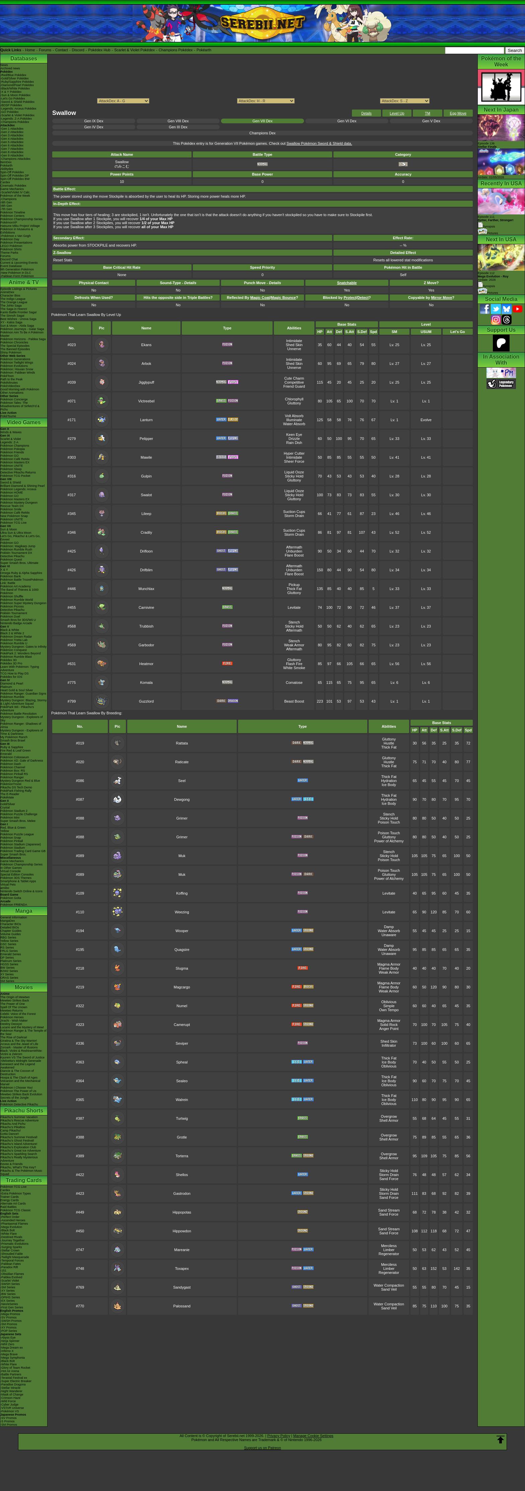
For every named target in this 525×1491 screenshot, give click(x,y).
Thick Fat (294, 589)
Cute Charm (294, 378)
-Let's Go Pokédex (12, 98)
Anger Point (388, 1029)
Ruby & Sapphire (11, 747)
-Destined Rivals (11, 1237)
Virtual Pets (8, 884)
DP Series (7, 957)
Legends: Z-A (9, 442)
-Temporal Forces (12, 1260)
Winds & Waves (10, 432)
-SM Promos (8, 1324)
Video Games (24, 422)
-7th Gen (6, 209)
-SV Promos (8, 1317)
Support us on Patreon (262, 1448)
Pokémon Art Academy (15, 586)
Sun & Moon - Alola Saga (17, 325)
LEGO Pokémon (11, 246)
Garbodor (146, 645)
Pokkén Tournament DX (16, 553)
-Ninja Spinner (9, 1341)
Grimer (182, 818)
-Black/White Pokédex (15, 88)
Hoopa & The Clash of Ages (19, 1077)
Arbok (146, 364)
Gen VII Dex (262, 121)
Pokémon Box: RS (12, 770)
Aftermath (294, 547)
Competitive (294, 382)
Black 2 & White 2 (12, 633)
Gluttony (294, 403)
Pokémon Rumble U (13, 643)
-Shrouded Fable (11, 1253)
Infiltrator (389, 1045)
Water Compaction (389, 1285)
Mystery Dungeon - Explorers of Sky (21, 718)
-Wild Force (8, 1401)
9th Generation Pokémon (17, 269)
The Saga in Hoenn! (13, 309)
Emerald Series (10, 954)
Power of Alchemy (388, 841)
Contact (61, 50)
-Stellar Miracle (10, 1387)
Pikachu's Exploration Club (18, 1147)
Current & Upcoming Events (19, 262)
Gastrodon (182, 1193)
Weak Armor (294, 645)
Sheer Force (294, 461)
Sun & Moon (8, 529)
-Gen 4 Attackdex (11, 138)
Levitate (294, 607)
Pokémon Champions (14, 445)
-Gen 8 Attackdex (11, 152)
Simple (389, 1006)
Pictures (488, 233)
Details (366, 113)
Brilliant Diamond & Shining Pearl (22, 486)
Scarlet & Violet (10, 439)
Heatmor (146, 664)
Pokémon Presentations (16, 242)
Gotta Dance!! (9, 1134)
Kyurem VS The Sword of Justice (22, 1057)
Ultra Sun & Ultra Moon (15, 532)
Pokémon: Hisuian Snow (16, 369)
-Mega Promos (10, 1314)
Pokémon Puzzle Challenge (19, 814)
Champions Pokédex (176, 50)
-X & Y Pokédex (10, 91)
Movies (24, 987)
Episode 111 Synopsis (496, 221)
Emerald (6, 754)
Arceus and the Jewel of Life (19, 1044)
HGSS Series (9, 964)
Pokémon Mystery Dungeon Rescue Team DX (19, 504)
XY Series (7, 974)
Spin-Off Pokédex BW (14, 179)
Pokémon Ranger (12, 777)
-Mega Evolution (11, 1227)
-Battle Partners (10, 1374)
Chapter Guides (10, 930)
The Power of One (12, 1004)
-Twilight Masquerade (14, 1257)
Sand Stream (388, 1210)
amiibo (4, 888)
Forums (45, 50)
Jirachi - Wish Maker (14, 1020)
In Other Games (11, 867)
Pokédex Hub (99, 50)
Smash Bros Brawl (12, 740)
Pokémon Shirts (11, 249)
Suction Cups (294, 512)
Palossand (182, 1306)
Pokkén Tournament (13, 613)
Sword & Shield (10, 482)
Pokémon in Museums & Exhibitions (16, 231)
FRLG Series (9, 951)
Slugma (182, 968)
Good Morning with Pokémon (19, 389)
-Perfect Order (9, 1217)
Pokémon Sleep (11, 469)
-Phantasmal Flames (14, 1223)
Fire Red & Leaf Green (15, 750)
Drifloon (146, 551)
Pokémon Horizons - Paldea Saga (23, 339)
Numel (181, 1006)
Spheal (182, 1062)
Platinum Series (10, 961)
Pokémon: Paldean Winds (17, 372)
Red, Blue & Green (13, 827)
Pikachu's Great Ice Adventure (20, 1150)
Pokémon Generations (15, 359)
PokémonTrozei (10, 784)
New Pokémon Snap (14, 516)
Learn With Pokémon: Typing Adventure (19, 668)
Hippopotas (181, 1212)
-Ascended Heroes (12, 1220)
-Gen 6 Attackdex (11, 145)
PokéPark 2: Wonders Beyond (20, 653)
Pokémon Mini (9, 817)
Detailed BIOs (9, 927)
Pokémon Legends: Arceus (18, 489)
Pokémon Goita (10, 898)
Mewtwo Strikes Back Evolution (21, 1094)
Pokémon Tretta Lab (13, 640)
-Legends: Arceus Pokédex (18, 108)
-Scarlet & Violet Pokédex (17, 115)
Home (30, 50)
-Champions (8, 199)
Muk (181, 856)
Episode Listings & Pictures (18, 288)
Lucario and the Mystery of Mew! (22, 1027)
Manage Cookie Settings (313, 1436)
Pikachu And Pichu (12, 1123)
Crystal (5, 807)
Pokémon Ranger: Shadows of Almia (20, 725)
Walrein (182, 1100)
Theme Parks (9, 252)
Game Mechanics (12, 189)
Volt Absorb (294, 416)
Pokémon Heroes (12, 1017)
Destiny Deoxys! (11, 1024)
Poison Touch (389, 822)
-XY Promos (8, 1327)
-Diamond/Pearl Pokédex (17, 85)
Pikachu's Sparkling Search (18, 1154)
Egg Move (458, 113)
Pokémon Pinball (11, 841)
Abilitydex (6, 169)
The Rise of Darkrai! (13, 1037)
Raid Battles (8, 1207)
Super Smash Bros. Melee (17, 821)
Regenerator (389, 1254)
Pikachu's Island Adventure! (18, 1144)
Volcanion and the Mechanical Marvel (20, 1082)
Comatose (294, 682)
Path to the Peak (11, 379)
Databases (23, 58)
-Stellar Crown (9, 1250)
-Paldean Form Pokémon (17, 276)
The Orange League (13, 302)
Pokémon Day (9, 239)
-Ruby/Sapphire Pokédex (17, 81)
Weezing (182, 912)
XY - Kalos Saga (11, 322)
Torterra (181, 1156)
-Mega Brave (9, 1354)
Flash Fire (294, 664)
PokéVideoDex (10, 386)
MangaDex (7, 920)
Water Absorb (294, 424)
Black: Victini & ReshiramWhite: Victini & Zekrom (21, 1052)
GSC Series (8, 944)
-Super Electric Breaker (15, 1381)
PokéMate (7, 797)
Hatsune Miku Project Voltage (20, 226)
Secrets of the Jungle (14, 1097)
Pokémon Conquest (13, 650)
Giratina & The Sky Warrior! (18, 1040)
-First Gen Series (11, 1307)
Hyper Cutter (294, 453)
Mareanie (182, 1250)
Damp (389, 927)
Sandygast (182, 1287)
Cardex (5, 182)
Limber (389, 1250)
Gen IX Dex (93, 121)
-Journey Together (12, 1240)
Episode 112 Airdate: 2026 (493, 276)
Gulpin (146, 476)
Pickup (294, 585)
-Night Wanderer (11, 1391)
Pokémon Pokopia (12, 449)
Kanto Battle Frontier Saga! (18, 312)
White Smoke (294, 668)
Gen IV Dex (93, 127)
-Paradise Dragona (13, 1384)
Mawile (146, 457)
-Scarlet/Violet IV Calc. (15, 192)
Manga (23, 911)
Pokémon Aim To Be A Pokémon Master (22, 334)
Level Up (397, 113)
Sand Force (388, 1179)
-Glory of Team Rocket (15, 1367)
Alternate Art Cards (13, 1203)
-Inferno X (7, 1351)
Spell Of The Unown (13, 1007)
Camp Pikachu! (10, 1130)
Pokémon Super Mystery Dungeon (23, 603)
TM (427, 113)
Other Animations (11, 392)
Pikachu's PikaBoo (12, 1127)
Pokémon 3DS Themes (15, 878)
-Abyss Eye (8, 1337)
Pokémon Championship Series (21, 219)
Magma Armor (388, 964)
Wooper (181, 931)
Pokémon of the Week (15, 195)
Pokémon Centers (12, 215)
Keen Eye (294, 435)
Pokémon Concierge (14, 399)
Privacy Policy (278, 1436)
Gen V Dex (431, 121)
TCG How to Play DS (14, 673)
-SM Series (7, 1287)
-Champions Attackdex (15, 158)
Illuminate (294, 420)
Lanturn (146, 420)
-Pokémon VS (9, 1411)
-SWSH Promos (11, 1320)
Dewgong (182, 799)
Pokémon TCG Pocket (15, 475)
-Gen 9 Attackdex (11, 155)
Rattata (182, 743)
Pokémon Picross (12, 606)
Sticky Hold (294, 476)
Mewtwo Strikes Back (14, 1000)
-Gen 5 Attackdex (11, 142)
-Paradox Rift (9, 1267)
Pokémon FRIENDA (13, 904)
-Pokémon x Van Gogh (15, 236)
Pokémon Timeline (12, 212)
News (4, 65)
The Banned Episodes (15, 349)
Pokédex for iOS (11, 676)
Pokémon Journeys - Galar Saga (22, 329)
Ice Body (389, 785)
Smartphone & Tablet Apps (18, 881)
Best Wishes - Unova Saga (18, 319)
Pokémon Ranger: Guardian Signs (23, 693)
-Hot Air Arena (9, 1371)
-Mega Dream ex (11, 1347)
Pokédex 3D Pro (11, 663)
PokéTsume (8, 416)
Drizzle (294, 439)
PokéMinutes (9, 382)
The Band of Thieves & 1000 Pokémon (19, 591)
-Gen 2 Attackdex (11, 132)
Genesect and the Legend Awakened (17, 1065)
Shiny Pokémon (10, 352)
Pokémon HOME (11, 492)
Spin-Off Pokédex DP (14, 175)
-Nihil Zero (7, 1344)
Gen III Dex (178, 127)
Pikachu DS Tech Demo (16, 787)
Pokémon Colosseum (14, 757)
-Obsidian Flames (12, 1274)
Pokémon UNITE (11, 465)
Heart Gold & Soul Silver (16, 690)
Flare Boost (294, 555)
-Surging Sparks (11, 1247)
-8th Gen (6, 205)
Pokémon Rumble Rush (16, 549)
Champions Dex (262, 133)
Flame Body (389, 968)
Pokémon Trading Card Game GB (23, 851)
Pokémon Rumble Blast (16, 656)
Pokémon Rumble (12, 697)
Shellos (182, 1175)
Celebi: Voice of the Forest (18, 1014)
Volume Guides (10, 934)
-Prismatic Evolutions (14, 1243)
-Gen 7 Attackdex (11, 148)
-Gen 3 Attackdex (11, 135)
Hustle (389, 743)
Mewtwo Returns (11, 1010)
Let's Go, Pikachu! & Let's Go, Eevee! (20, 537)
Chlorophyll (294, 399)
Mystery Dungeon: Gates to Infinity (23, 646)
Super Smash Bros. (13, 854)
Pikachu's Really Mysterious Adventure (19, 1159)
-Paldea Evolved (11, 1277)
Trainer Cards (9, 1196)
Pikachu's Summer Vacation (19, 1117)
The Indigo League (12, 299)
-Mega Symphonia (12, 1357)
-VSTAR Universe (12, 1408)
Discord (78, 50)
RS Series (7, 947)
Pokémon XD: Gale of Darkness (21, 760)
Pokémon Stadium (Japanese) (20, 844)
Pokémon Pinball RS (14, 774)
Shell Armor (388, 1120)
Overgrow (389, 1116)
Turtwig (182, 1118)
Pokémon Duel (10, 616)
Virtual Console (10, 871)
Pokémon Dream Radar (16, 636)
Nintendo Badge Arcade (16, 623)
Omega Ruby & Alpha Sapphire (21, 573)
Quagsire (182, 950)
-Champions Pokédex (14, 122)
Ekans (146, 345)
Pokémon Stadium (12, 847)
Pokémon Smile (10, 509)
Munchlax (146, 589)
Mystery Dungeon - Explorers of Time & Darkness (21, 732)
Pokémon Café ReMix (15, 459)
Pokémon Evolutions (14, 366)
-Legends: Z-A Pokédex (16, 118)
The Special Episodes (14, 345)
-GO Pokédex (9, 112)
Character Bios (10, 295)
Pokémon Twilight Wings (16, 362)
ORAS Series (9, 977)
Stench (294, 622)
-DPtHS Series (10, 1297)
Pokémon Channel (12, 767)
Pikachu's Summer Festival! (19, 1137)
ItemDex (6, 162)
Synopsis (486, 286)
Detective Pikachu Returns (18, 472)
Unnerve (294, 349)
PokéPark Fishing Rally (15, 790)
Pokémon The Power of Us (18, 1091)
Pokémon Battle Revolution (18, 713)
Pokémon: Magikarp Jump (17, 546)
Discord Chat (9, 259)
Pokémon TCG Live (13, 522)
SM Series (7, 981)
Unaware (388, 935)
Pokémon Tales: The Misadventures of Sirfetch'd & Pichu (20, 406)
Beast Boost (294, 701)
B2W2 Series (9, 971)
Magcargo (182, 987)
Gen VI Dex (347, 121)
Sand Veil (388, 1289)
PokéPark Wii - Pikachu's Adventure (17, 708)
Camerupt (182, 1025)
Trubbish (146, 626)
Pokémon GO (9, 455)
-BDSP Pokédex (11, 105)
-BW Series (8, 1294)
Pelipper (146, 439)
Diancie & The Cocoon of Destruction (17, 1072)
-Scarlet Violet (9, 1280)
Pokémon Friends (12, 452)
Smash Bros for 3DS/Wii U (18, 620)
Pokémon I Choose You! (16, 1087)
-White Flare (8, 1233)
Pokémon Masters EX (14, 462)
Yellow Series (9, 941)
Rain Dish (294, 443)
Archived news (10, 68)
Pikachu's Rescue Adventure (19, 1120)
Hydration (389, 781)
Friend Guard (294, 386)
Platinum (6, 687)
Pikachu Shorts (23, 1110)
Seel (181, 781)
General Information (13, 917)
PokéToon (7, 376)
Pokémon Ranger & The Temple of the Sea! (23, 1032)
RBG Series (8, 937)
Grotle (182, 1137)
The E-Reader (9, 794)
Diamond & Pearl (11, 683)
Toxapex (182, 1269)
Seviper (182, 1043)
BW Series (7, 967)
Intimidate (294, 341)
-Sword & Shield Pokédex (17, 102)
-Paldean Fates (10, 1264)
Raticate (182, 762)
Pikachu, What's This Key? (18, 1167)
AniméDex (7, 292)
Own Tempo (389, 1010)
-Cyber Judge (9, 1404)
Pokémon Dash (10, 764)
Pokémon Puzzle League (17, 834)
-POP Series (8, 1331)
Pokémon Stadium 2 (13, 811)
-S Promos (7, 1421)
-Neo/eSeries (9, 1304)
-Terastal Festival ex (13, 1377)
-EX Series (7, 1300)
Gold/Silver (7, 804)
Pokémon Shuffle (11, 596)
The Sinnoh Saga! (12, 315)
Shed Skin (294, 345)
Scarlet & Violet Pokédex (134, 50)
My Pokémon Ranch (13, 737)
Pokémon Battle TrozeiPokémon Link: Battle (22, 581)
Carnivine (146, 607)
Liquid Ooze (294, 472)
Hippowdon (182, 1231)
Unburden (294, 551)
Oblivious (388, 1002)
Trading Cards (24, 1180)
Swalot (146, 495)
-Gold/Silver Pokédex (14, 78)
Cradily (146, 532)
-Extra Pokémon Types (15, 1193)
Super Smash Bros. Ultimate (19, 563)
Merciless (388, 1246)
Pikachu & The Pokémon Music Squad (21, 1172)
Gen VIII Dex (178, 121)
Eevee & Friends (11, 1164)
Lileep (146, 514)
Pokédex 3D (8, 660)
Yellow (4, 831)
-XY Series (7, 1290)
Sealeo (182, 1081)
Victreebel (146, 401)
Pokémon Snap (10, 837)
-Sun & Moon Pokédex (15, 95)
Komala (146, 682)
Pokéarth (204, 50)
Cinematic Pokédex (13, 185)
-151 (3, 1270)
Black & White (9, 630)
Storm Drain (294, 516)
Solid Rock (389, 1025)
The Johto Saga (11, 305)
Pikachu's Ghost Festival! (17, 1140)
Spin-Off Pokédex (12, 172)
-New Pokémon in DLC (15, 272)
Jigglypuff (146, 382)
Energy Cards (9, 1200)
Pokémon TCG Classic (15, 1210)
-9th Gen (6, 202)
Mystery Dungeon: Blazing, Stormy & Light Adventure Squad (23, 702)
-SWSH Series (10, 1284)
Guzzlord (146, 701)
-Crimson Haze (10, 1398)
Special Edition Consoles (17, 874)
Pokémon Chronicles (14, 342)
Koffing (182, 893)
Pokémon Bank (10, 576)
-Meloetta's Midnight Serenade (20, 1060)
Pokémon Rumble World (16, 599)
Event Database (11, 266)
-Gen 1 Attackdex (11, 128)
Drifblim (146, 570)
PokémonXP (8, 222)
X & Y (4, 569)
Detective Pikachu (12, 556)
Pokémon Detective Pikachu (19, 1104)
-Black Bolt (7, 1230)
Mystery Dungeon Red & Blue (20, 780)
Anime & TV (24, 282)
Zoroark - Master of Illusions (19, 1047)
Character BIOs (10, 924)
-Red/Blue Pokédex (13, 75)
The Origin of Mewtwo (15, 997)
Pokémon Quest (11, 559)
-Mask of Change (11, 1394)
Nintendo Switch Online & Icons (21, 891)
